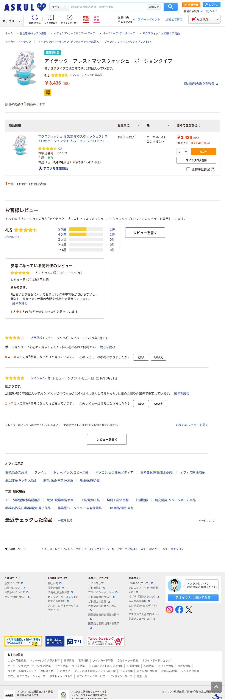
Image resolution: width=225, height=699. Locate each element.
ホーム (9, 33)
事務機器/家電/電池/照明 (156, 472)
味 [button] (158, 125)
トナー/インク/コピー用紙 (70, 472)
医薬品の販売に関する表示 (103, 625)
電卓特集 (69, 660)
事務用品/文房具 (16, 472)
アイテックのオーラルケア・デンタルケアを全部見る (68, 41)
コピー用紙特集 (17, 660)
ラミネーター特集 (127, 660)
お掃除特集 (133, 666)
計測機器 (142, 500)
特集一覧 (142, 676)
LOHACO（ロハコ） (140, 583)
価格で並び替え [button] (188, 125)
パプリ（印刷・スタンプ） (143, 596)
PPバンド (154, 549)
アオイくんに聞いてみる (193, 597)
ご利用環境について (101, 597)
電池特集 (83, 660)
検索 (171, 7)
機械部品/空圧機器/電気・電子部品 (28, 508)
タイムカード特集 (103, 660)
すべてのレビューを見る (191, 425)
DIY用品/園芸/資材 (121, 508)
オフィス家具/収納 (192, 472)
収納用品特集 (169, 671)
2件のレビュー (13, 237)
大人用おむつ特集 (147, 671)
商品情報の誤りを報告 (201, 83)
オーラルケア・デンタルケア (119, 33)
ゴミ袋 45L (131, 549)
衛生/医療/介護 (90, 480)
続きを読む (19, 303)
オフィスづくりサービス (91, 676)
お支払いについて (16, 592)
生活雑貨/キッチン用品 (33, 33)
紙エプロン (177, 549)
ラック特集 (78, 666)
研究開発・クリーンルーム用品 (175, 500)
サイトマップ (96, 583)
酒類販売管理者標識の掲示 (103, 616)
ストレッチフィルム (61, 549)
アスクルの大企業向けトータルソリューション (143, 616)
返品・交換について (17, 597)
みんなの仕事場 (139, 601)
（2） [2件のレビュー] (60, 148)
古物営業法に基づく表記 (102, 608)
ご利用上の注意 (99, 601)
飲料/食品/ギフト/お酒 (58, 480)
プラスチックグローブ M (99, 549)
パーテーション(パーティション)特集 (29, 666)
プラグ (34, 337)
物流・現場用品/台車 (60, 500)
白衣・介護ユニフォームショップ (26, 676)
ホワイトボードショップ (156, 660)
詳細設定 (154, 7)
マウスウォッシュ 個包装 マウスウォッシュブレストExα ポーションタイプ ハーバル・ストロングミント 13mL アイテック (73, 139)
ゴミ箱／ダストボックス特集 (106, 666)
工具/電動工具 (90, 500)
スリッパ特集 (165, 666)
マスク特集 (126, 671)
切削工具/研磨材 (118, 500)
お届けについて (15, 587)
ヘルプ (213, 11)
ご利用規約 (96, 587)
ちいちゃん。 (39, 378)
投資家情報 (56, 587)
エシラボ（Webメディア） (142, 607)
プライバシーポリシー (102, 592)
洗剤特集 (149, 666)
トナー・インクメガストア (45, 660)
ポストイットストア (61, 676)
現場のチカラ (48, 671)
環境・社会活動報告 (60, 592)
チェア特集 (61, 666)
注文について (13, 583)
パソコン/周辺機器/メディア (114, 472)
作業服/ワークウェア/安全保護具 (80, 508)
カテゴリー (11, 21)
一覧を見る (65, 520)
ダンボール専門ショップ (22, 671)
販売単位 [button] (128, 125)
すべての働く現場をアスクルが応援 (95, 671)
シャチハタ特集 (190, 671)
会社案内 (54, 583)
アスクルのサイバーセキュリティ (63, 607)
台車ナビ (65, 671)
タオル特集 (184, 666)
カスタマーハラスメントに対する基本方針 (63, 599)
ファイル (40, 472)
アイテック (24, 41)
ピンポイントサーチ (121, 676)
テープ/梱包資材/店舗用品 (22, 500)
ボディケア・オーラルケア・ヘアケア (74, 33)
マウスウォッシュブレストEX (134, 41)
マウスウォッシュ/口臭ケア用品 (161, 33)
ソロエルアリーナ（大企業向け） (143, 590)
